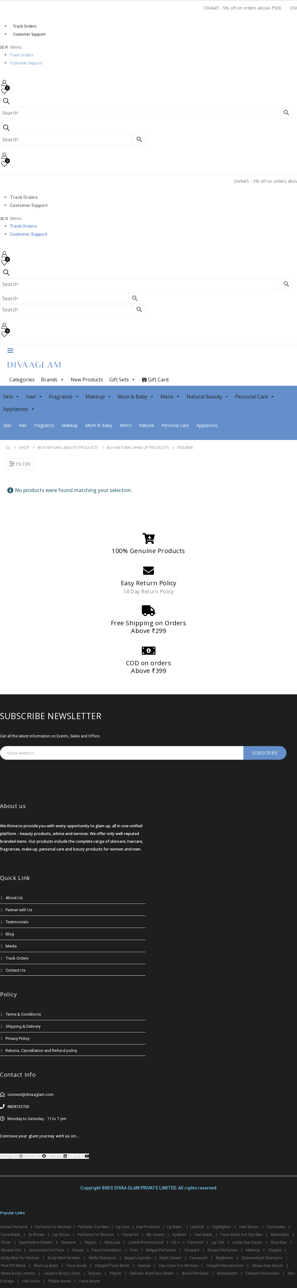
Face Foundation (107, 1250)
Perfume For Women (53, 1226)
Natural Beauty (207, 396)
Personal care (175, 425)
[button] (148, 47)
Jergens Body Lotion (62, 1273)
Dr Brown (36, 1234)
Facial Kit (130, 1234)
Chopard (191, 1250)
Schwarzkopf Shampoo (262, 1257)
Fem (134, 1250)
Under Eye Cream (247, 1242)
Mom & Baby (136, 396)
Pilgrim (90, 1242)
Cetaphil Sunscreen (262, 1273)
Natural (146, 425)
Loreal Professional (146, 1242)
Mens (170, 396)
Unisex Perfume (14, 1226)
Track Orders (24, 26)
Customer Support (29, 34)
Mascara (112, 1242)
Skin (11, 396)
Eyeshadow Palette (35, 1242)
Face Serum (89, 1281)
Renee (78, 1250)
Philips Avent (59, 1281)
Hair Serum (249, 1226)
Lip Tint (218, 1242)
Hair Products (148, 1226)
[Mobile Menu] (10, 350)
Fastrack (195, 1242)
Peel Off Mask (13, 1265)
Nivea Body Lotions (18, 1273)
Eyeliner (179, 1234)
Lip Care (123, 1226)
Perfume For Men (93, 1226)
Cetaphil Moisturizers (225, 1265)
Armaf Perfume (195, 1273)
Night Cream (170, 1257)
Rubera (95, 1273)
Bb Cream (155, 1234)
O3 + (176, 1242)
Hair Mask (203, 1234)
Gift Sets (122, 379)
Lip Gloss (61, 1234)
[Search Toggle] (6, 101)
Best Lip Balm (46, 1265)
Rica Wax (279, 1242)
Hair (34, 396)
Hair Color (31, 1281)
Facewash (198, 1257)
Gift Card (155, 379)
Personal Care (255, 396)
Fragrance (64, 396)
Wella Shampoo (102, 1257)
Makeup (98, 396)
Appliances (19, 409)
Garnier (144, 1265)
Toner (6, 1242)
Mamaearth (227, 1273)
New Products (87, 379)
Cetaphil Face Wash (112, 1265)
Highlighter (221, 1226)
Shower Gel (11, 1250)
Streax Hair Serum (267, 1265)
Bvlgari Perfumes (161, 1250)
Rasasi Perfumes (222, 1250)
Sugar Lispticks (137, 1257)
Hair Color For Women (178, 1265)
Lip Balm (175, 1226)
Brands (52, 379)
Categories (22, 379)
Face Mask (10, 1234)
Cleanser (68, 1242)
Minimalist (280, 1234)
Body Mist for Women (20, 1257)
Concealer (276, 1226)
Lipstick (197, 1226)
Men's (126, 425)
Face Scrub (76, 1265)
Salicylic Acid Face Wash (151, 1273)
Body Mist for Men (64, 1257)
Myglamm (224, 1257)
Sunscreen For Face (46, 1250)
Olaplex (274, 1250)
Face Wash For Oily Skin (241, 1234)
